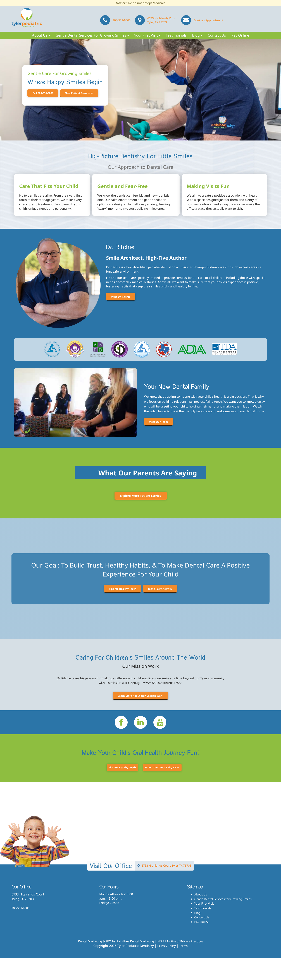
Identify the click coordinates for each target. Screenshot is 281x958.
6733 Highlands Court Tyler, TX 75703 (155, 19)
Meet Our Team (159, 421)
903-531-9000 (114, 19)
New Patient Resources (81, 93)
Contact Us (217, 35)
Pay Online (240, 35)
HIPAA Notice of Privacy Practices (184, 941)
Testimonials (176, 35)
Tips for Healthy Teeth (121, 588)
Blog (197, 35)
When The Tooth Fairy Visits (162, 767)
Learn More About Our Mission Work (140, 695)
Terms (184, 945)
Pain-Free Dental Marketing (134, 941)
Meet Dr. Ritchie (121, 296)
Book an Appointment (201, 19)
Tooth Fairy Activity (161, 588)
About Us (41, 35)
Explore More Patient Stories (140, 496)
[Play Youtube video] (75, 402)
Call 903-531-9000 (43, 93)
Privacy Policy (166, 945)
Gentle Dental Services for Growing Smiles (92, 35)
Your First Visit (147, 35)
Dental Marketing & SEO (90, 941)
